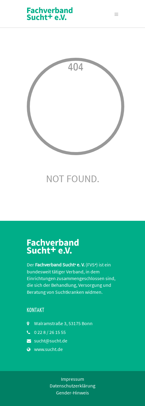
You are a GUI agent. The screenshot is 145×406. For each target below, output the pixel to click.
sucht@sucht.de (50, 341)
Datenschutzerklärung (72, 386)
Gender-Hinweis (72, 393)
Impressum (72, 379)
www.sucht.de (48, 349)
